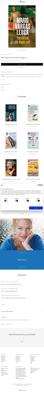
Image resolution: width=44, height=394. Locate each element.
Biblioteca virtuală (4, 370)
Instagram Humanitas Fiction (21, 372)
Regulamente (32, 371)
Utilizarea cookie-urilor (34, 369)
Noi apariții (3, 357)
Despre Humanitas (4, 372)
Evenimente (3, 359)
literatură (3, 60)
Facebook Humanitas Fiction (20, 371)
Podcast (2, 369)
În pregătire (3, 358)
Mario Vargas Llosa (7, 57)
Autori (2, 362)
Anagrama (26, 385)
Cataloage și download (5, 374)
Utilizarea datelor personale (35, 368)
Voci (31, 363)
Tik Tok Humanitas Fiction (20, 374)
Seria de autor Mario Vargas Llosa (13, 60)
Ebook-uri (2, 371)
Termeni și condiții (33, 370)
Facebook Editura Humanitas (21, 368)
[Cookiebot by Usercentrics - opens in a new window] (38, 185)
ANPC (31, 372)
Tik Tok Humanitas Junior (20, 378)
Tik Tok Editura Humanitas (20, 370)
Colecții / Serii (3, 360)
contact (22, 341)
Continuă (3, 79)
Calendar (3, 304)
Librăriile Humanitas (4, 368)
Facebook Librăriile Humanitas (21, 375)
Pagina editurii (3, 356)
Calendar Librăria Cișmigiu (7, 311)
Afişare (39, 204)
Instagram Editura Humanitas (21, 369)
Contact (2, 375)
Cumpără (22, 64)
